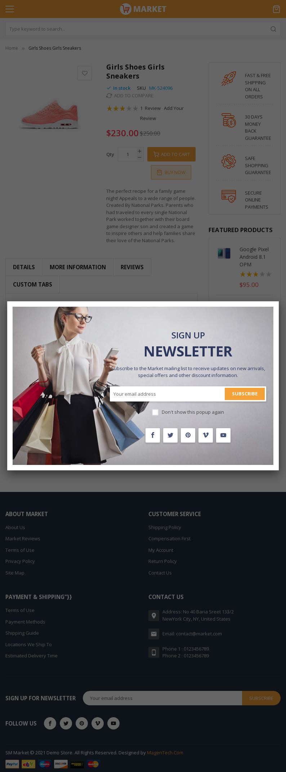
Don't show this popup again (193, 412)
